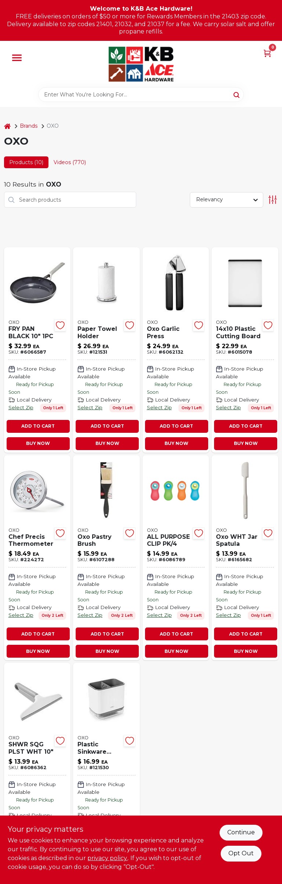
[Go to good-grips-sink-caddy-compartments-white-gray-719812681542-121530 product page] (106, 772)
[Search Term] (141, 94)
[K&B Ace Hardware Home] (141, 64)
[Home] (7, 126)
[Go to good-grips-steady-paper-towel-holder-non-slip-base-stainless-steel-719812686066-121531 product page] (106, 350)
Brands (28, 126)
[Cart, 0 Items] (267, 53)
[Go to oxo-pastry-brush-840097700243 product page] (106, 558)
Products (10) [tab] (26, 162)
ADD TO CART (38, 426)
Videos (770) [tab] (70, 162)
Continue (241, 832)
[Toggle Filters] (272, 199)
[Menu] (17, 58)
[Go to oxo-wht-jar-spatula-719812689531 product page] (245, 558)
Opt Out (241, 853)
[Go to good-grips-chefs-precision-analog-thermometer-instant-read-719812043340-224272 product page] (37, 558)
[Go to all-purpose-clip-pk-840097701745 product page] (175, 558)
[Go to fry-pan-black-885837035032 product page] (37, 350)
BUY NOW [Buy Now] (38, 443)
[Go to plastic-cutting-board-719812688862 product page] (245, 350)
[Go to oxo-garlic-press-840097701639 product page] (175, 350)
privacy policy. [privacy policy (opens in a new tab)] (107, 858)
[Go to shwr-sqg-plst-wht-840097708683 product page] (37, 772)
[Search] (237, 94)
